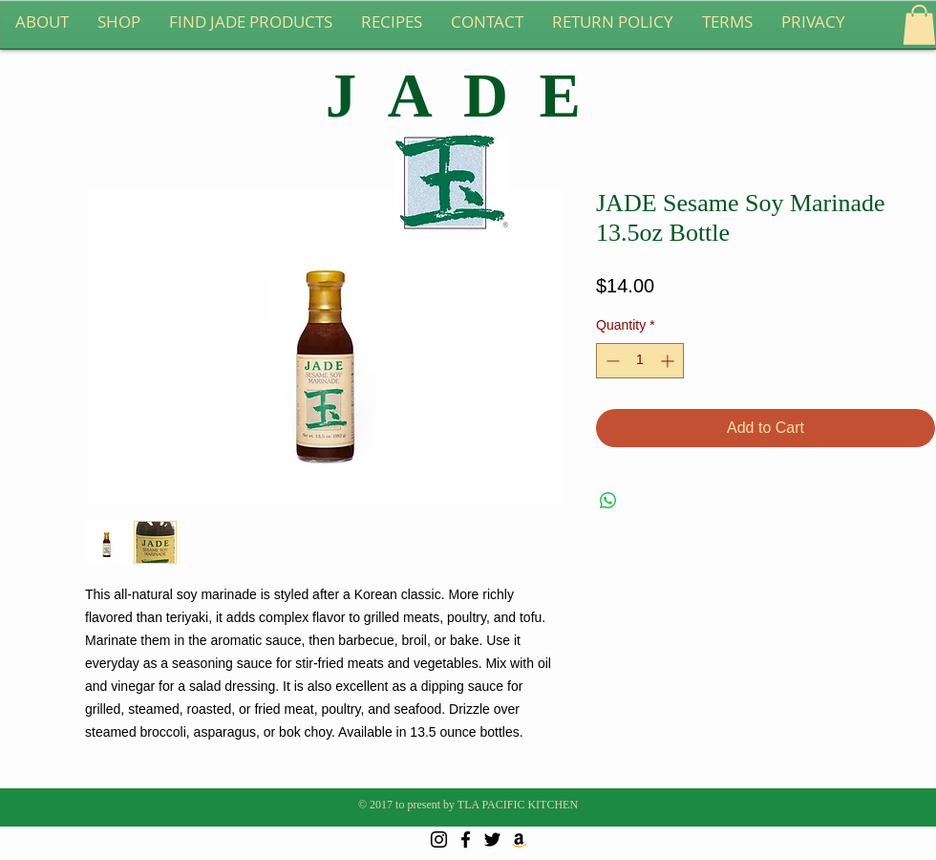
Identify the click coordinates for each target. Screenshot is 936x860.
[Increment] (669, 360)
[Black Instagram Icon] (439, 839)
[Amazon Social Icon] (519, 839)
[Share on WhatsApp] (608, 500)
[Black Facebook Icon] (466, 839)
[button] (919, 25)
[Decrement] (611, 360)
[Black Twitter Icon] (492, 839)
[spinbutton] (640, 360)
